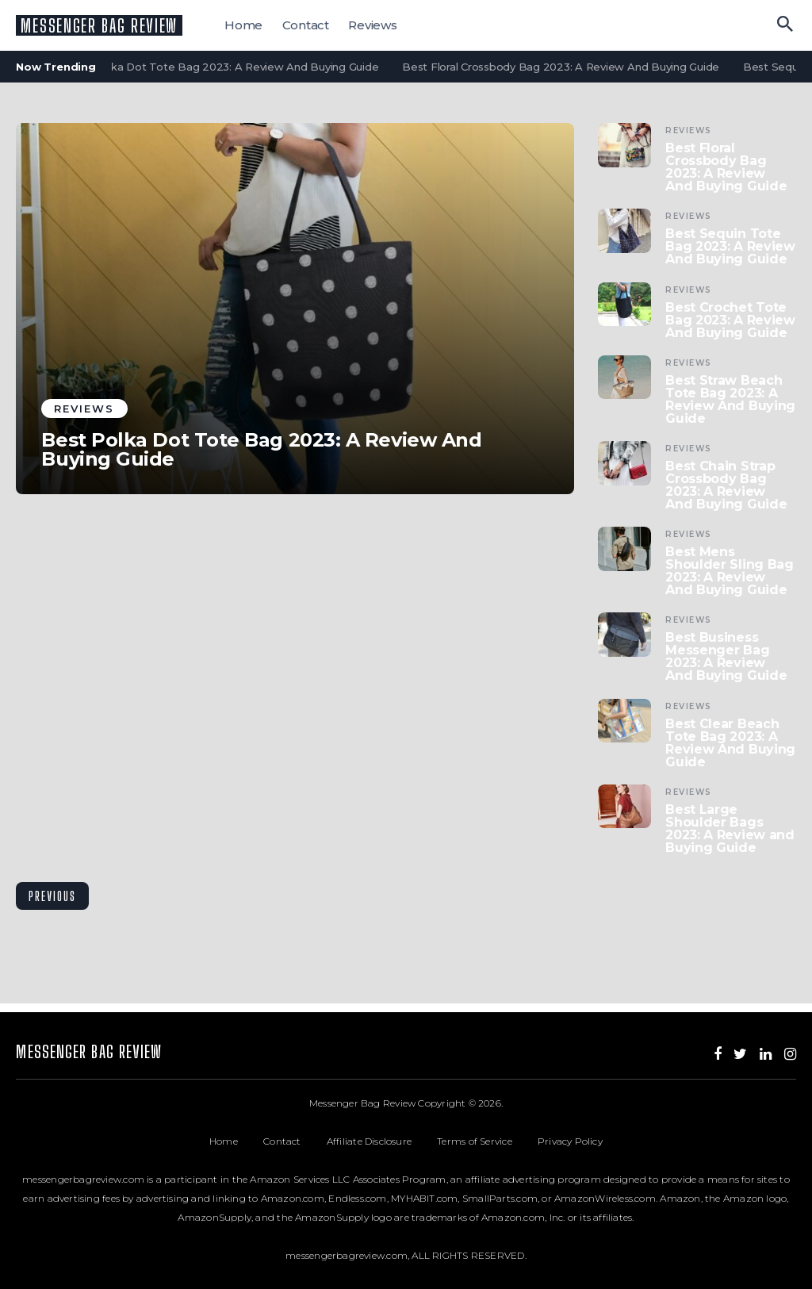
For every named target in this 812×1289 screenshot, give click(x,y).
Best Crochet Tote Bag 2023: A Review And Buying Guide (730, 320)
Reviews (372, 25)
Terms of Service (487, 1141)
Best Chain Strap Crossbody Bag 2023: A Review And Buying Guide (726, 485)
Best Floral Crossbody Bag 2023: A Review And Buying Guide (564, 66)
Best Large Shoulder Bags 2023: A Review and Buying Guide (730, 829)
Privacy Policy (570, 1141)
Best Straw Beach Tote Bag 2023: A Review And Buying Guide (730, 399)
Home (243, 25)
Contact (305, 25)
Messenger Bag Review (99, 25)
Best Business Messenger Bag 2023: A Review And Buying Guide (726, 656)
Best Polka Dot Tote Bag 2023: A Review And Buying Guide (226, 66)
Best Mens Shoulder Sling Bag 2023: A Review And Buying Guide (729, 571)
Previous (52, 895)
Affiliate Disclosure (382, 1141)
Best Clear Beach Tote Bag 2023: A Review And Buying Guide (730, 743)
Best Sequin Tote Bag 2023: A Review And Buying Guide (730, 247)
